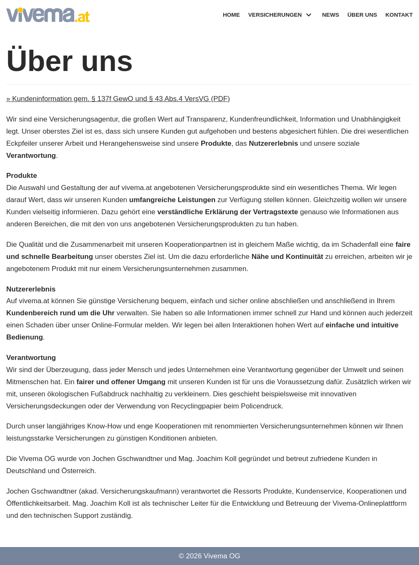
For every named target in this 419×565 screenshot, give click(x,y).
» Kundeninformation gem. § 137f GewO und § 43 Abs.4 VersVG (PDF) (118, 99)
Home (231, 15)
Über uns (362, 15)
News (330, 15)
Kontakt (399, 15)
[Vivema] (48, 15)
